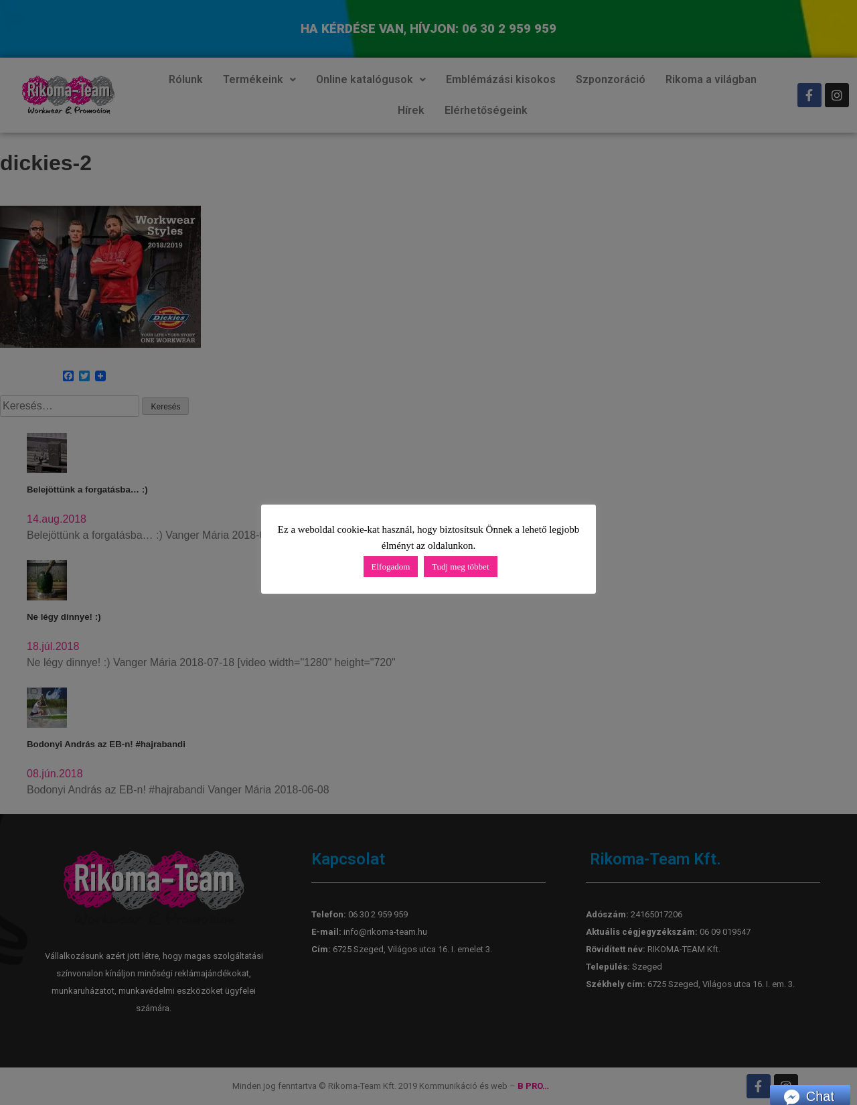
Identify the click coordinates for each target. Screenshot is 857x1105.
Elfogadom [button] (391, 567)
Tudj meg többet (460, 567)
